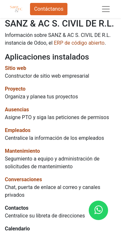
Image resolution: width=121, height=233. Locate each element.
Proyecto (15, 89)
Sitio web (15, 68)
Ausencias (17, 109)
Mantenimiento (22, 151)
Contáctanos (49, 9)
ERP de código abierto (79, 43)
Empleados (18, 130)
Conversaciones (23, 179)
